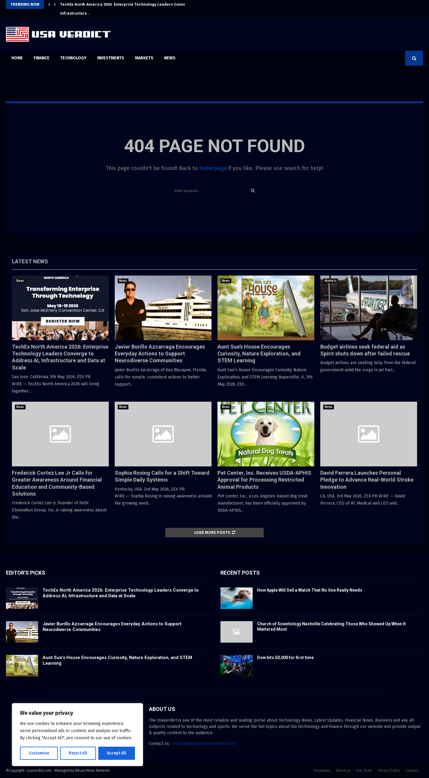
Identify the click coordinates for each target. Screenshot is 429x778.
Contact (412, 770)
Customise (39, 753)
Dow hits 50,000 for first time (285, 657)
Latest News (30, 261)
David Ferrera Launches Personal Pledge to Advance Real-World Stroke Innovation (367, 480)
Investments (110, 58)
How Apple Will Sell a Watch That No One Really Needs (309, 590)
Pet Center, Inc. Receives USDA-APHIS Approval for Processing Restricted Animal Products (264, 480)
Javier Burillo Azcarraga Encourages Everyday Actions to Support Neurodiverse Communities (160, 354)
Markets (144, 58)
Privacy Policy (389, 770)
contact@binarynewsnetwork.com (203, 743)
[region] (77, 734)
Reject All (78, 753)
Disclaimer (321, 770)
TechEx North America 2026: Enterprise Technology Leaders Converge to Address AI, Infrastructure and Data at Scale (121, 593)
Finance (41, 58)
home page (213, 168)
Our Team (364, 770)
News (169, 58)
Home (17, 58)
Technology (73, 58)
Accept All (116, 753)
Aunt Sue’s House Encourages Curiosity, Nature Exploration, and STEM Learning (259, 354)
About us (343, 770)
